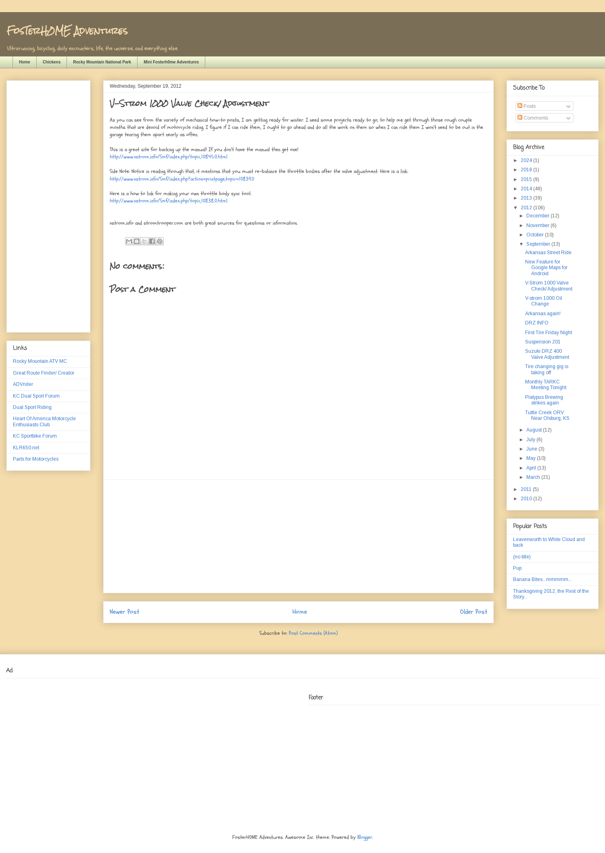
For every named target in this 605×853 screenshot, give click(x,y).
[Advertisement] (298, 536)
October (535, 235)
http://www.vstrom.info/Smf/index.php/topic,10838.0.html (168, 200)
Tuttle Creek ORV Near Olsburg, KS (547, 415)
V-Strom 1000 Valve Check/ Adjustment (548, 285)
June (532, 449)
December (538, 216)
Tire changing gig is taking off (546, 369)
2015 (527, 179)
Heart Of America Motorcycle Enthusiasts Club (44, 421)
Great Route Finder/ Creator (43, 373)
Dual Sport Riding (32, 407)
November (538, 225)
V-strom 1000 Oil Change (543, 301)
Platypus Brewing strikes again (544, 400)
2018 (527, 170)
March (533, 477)
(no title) (522, 557)
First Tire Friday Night (548, 332)
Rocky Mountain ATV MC (40, 361)
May (531, 458)
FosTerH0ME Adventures (66, 30)
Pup (517, 568)
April (531, 468)
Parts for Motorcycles (35, 459)
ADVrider (23, 384)
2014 (527, 189)
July (531, 439)
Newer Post (124, 611)
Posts (526, 106)
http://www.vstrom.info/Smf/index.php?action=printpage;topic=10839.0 (182, 179)
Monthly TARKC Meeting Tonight (545, 384)
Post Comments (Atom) (313, 633)
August (534, 430)
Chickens (51, 62)
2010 (527, 498)
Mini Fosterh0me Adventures (171, 62)
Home (24, 62)
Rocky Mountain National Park (102, 62)
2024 (527, 160)
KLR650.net (26, 448)
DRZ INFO (537, 323)
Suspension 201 (543, 342)
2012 (527, 208)
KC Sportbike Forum (35, 436)
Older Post (473, 611)
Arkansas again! (543, 313)
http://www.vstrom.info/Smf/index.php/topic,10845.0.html (168, 156)
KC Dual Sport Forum (36, 396)
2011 (527, 489)
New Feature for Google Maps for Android (546, 267)
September (538, 244)
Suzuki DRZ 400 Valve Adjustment (547, 354)
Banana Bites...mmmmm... (542, 579)
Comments (532, 118)
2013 (527, 198)
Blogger (364, 837)
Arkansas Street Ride (548, 252)
